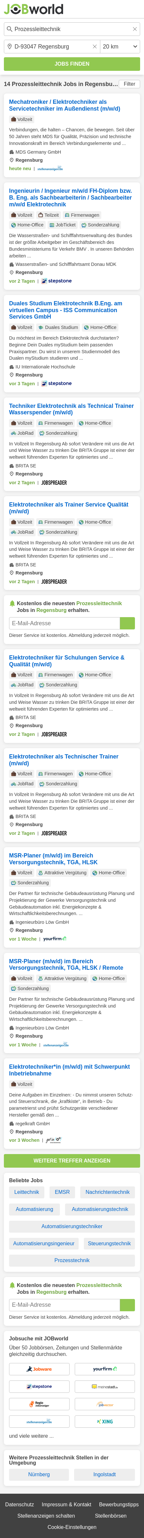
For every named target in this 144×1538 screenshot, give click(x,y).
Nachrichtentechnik (108, 1192)
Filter (129, 84)
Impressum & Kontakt (66, 1504)
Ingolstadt (104, 1474)
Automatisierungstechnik (100, 1209)
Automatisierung (34, 1209)
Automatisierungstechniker (72, 1226)
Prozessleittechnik (37, 84)
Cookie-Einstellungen (72, 1527)
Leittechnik (26, 1192)
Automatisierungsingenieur (43, 1243)
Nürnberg (39, 1474)
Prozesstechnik (72, 1260)
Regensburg (101, 84)
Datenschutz (19, 1504)
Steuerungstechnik (109, 1243)
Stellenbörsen (111, 1516)
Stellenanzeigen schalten (46, 1516)
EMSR (62, 1192)
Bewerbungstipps (119, 1504)
